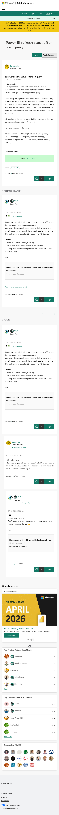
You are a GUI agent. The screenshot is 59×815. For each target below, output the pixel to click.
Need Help (15, 167)
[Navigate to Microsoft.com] (8, 3)
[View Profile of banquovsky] (14, 66)
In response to (19, 447)
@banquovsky (18, 216)
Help (40, 13)
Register (24, 13)
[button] (37, 55)
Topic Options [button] (48, 55)
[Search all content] (40, 18)
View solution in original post (16, 287)
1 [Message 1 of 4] (11, 173)
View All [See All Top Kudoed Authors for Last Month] (8, 736)
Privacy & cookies (7, 793)
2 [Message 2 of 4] (11, 294)
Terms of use (5, 797)
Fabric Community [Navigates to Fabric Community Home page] (25, 3)
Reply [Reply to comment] (49, 300)
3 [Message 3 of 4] (13, 476)
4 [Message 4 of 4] (14, 564)
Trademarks (5, 801)
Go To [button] (48, 14)
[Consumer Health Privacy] (29, 808)
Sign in (33, 13)
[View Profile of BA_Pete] (17, 201)
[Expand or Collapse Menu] (3, 8)
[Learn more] (11, 635)
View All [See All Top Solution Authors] (8, 689)
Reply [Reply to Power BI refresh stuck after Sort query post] (49, 179)
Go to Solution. (32, 158)
